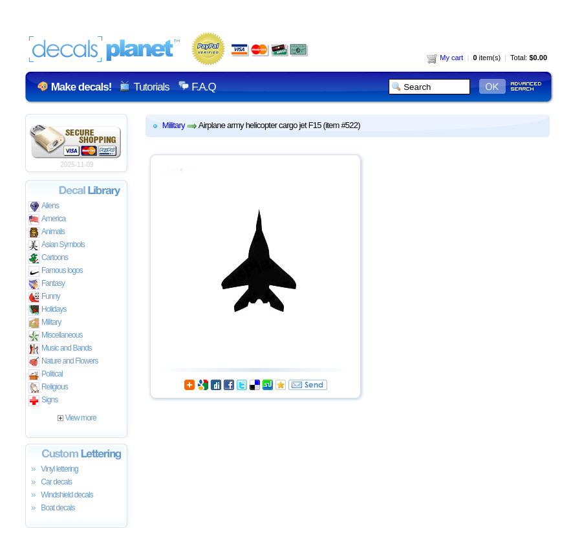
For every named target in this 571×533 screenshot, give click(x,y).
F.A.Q (203, 87)
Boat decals (51, 508)
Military (44, 323)
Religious (48, 387)
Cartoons (48, 258)
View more (77, 417)
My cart (445, 57)
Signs (43, 400)
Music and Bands (60, 348)
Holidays (47, 310)
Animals (46, 232)
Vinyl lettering (53, 469)
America (46, 219)
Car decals (50, 482)
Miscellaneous (55, 336)
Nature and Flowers (63, 361)
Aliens (43, 206)
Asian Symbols (56, 245)
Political (45, 374)
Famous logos (55, 271)
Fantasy (46, 284)
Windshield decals (60, 495)
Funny (44, 297)
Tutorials (151, 87)
